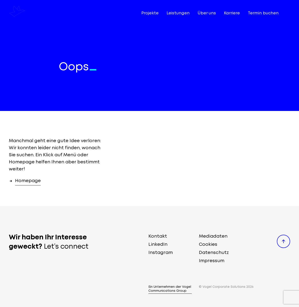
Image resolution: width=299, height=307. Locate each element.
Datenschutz (214, 253)
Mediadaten (213, 236)
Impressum (211, 261)
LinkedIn (157, 244)
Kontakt (157, 236)
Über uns (207, 13)
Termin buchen (263, 13)
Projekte (150, 13)
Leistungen (178, 13)
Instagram (160, 253)
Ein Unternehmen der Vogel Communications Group (169, 289)
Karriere (232, 13)
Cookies (208, 244)
